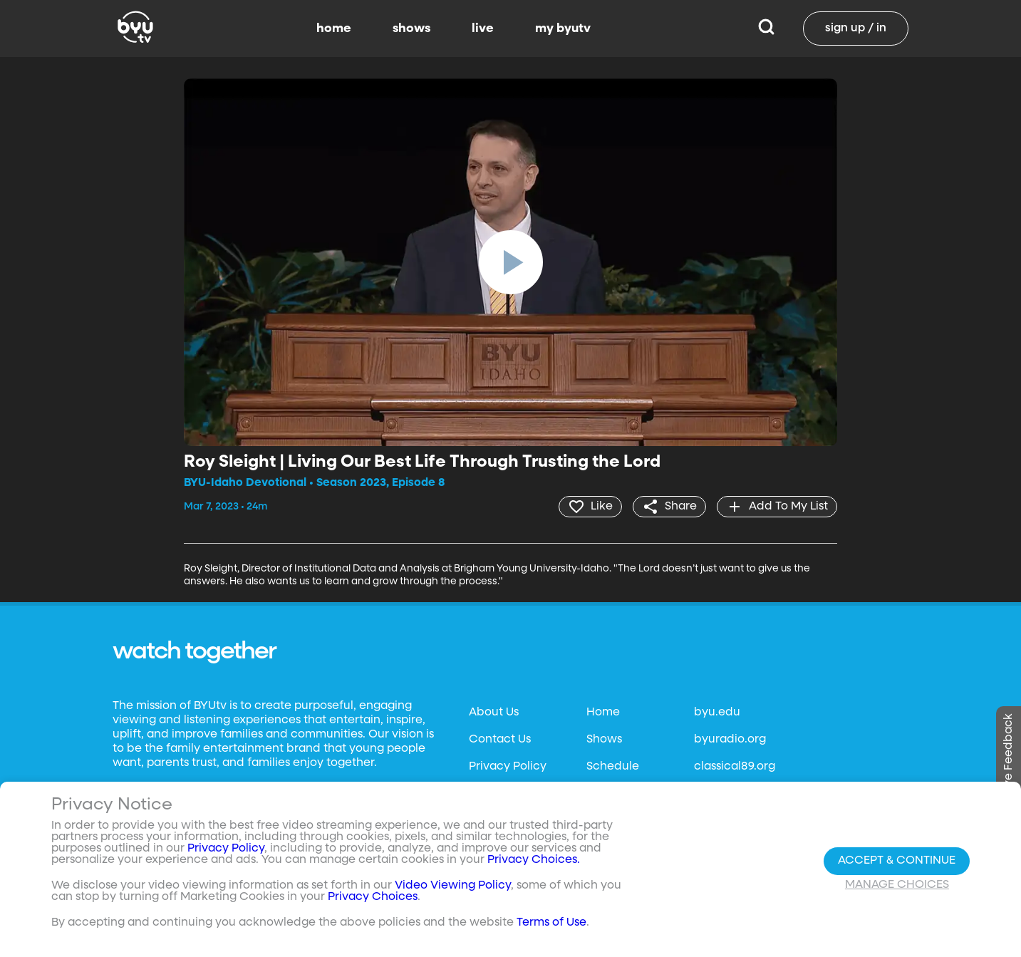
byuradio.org (730, 739)
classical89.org (734, 766)
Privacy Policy (507, 766)
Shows (604, 739)
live (483, 28)
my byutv (563, 28)
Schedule (612, 766)
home (333, 28)
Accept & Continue (896, 861)
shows (411, 28)
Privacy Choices (373, 897)
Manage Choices (897, 885)
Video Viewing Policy (453, 885)
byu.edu (717, 712)
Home (603, 712)
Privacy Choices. (533, 860)
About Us (494, 712)
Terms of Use (551, 922)
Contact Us (500, 739)
